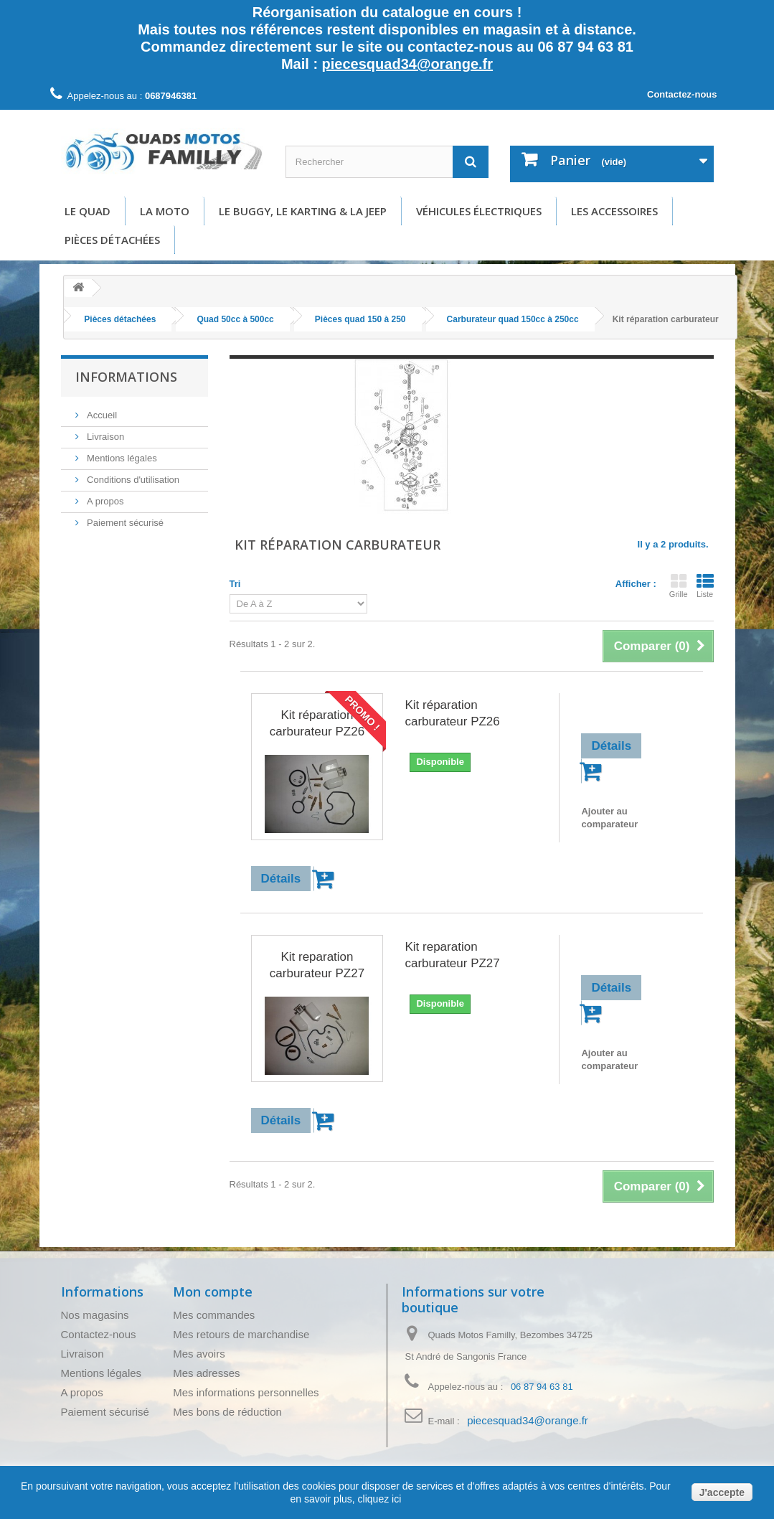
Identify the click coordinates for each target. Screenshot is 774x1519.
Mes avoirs (199, 1354)
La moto (164, 211)
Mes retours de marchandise (241, 1334)
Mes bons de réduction (227, 1412)
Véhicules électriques (479, 211)
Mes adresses (206, 1373)
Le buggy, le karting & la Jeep (303, 211)
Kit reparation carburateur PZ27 (317, 965)
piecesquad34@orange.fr (407, 64)
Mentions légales (121, 458)
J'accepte (722, 1492)
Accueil (101, 415)
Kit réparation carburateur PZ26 (317, 723)
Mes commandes (214, 1315)
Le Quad (87, 211)
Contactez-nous (682, 94)
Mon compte (213, 1291)
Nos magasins (95, 1315)
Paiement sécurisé (124, 522)
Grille (678, 585)
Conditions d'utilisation (132, 479)
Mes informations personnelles (245, 1392)
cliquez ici (378, 1499)
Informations (126, 376)
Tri (235, 583)
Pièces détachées (112, 239)
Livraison (105, 436)
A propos (104, 501)
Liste (705, 585)
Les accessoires (614, 211)
